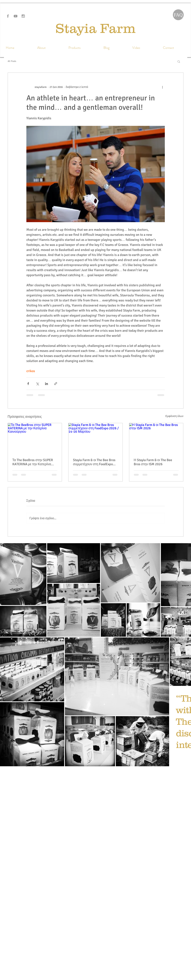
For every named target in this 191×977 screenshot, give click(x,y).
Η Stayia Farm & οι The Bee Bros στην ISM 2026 (153, 462)
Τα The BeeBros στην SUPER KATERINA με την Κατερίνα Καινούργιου (32, 462)
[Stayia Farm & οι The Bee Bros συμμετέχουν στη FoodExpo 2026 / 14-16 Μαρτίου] (95, 438)
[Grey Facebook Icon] (8, 16)
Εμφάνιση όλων (174, 416)
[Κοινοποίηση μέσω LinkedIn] (46, 383)
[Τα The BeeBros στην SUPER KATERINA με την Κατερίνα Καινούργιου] (35, 438)
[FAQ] (178, 14)
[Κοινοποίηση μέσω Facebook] (28, 383)
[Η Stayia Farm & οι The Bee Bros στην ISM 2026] (156, 438)
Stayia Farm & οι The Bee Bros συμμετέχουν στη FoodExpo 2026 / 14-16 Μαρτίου (94, 462)
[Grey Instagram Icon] (23, 16)
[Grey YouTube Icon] (15, 16)
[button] (179, 61)
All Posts (12, 61)
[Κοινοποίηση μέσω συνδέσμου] (55, 383)
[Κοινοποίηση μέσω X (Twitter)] (37, 383)
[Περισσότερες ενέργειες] (162, 87)
